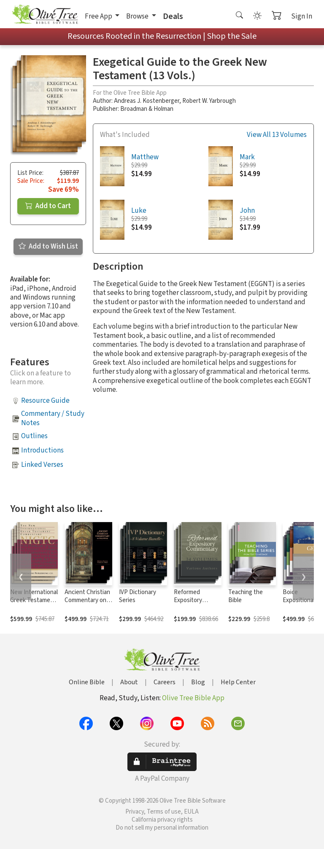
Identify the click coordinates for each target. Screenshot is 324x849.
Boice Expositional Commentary (299, 600)
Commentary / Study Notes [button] (52, 418)
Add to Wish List (48, 246)
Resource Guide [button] (45, 401)
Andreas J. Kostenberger (146, 100)
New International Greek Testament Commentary (34, 600)
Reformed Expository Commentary (191, 600)
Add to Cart (48, 206)
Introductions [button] (42, 450)
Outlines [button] (34, 436)
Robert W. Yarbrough (209, 100)
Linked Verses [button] (42, 465)
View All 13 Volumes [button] (277, 135)
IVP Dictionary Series (137, 596)
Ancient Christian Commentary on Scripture (87, 600)
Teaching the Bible (245, 596)
